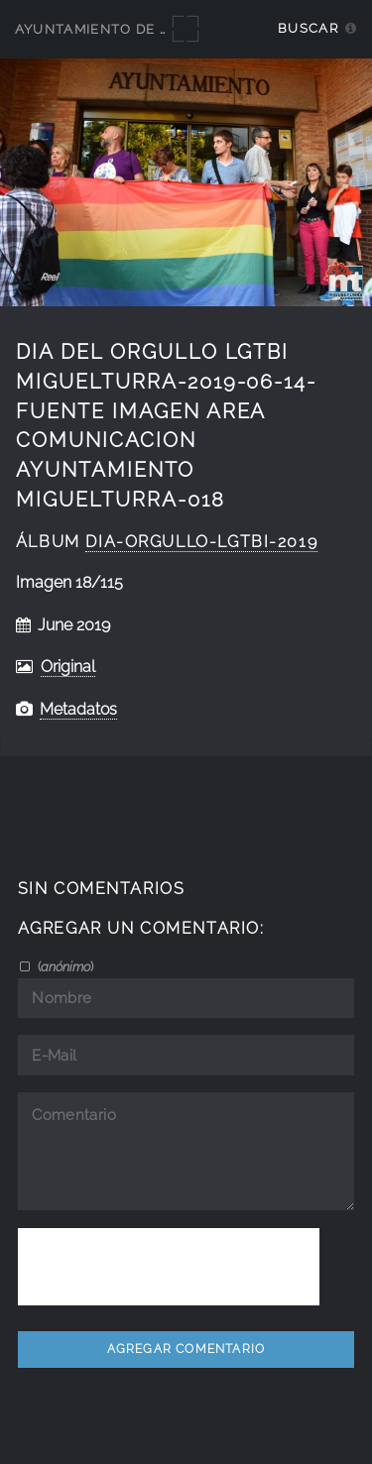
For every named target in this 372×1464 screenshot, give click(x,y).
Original (68, 666)
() (64, 966)
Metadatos (78, 709)
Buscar (308, 28)
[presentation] (168, 1266)
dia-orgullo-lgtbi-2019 (201, 541)
